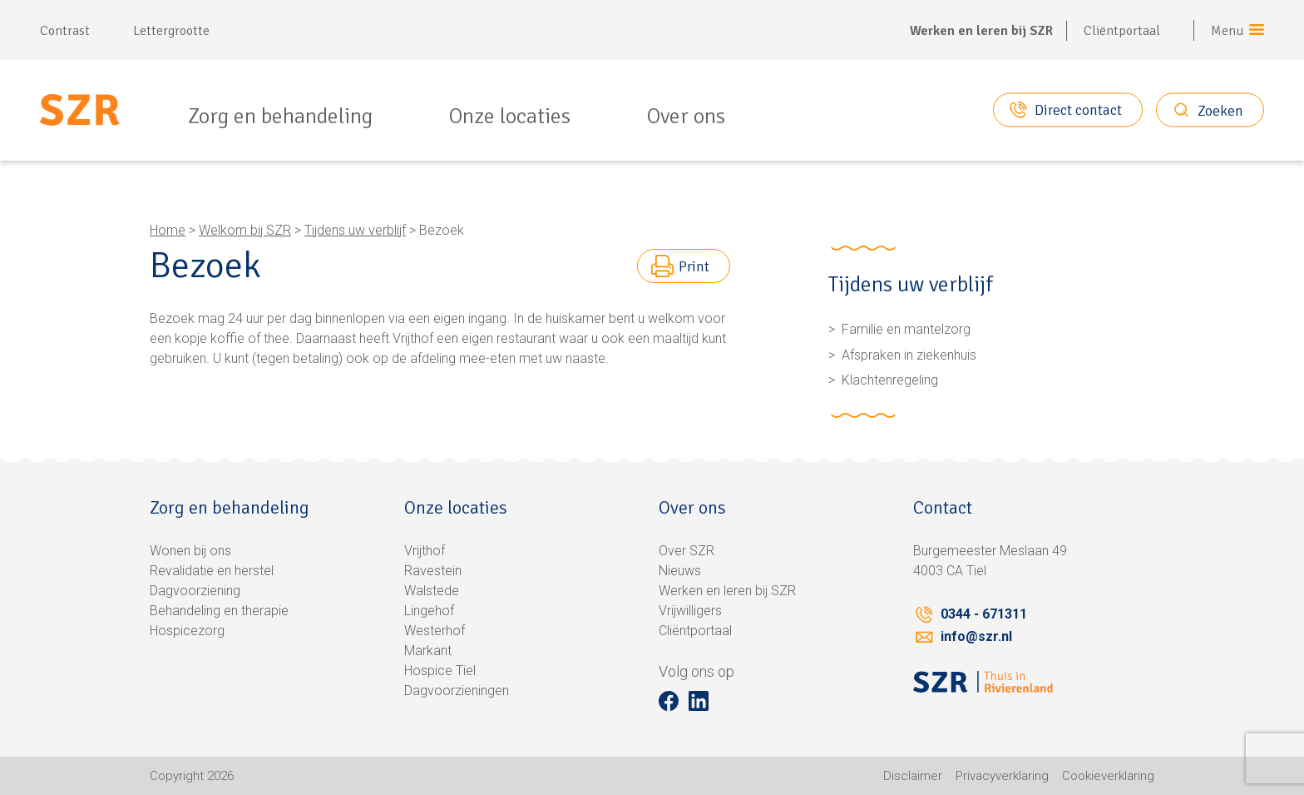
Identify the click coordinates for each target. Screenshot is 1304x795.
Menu (1227, 30)
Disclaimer (912, 775)
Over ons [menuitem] (686, 116)
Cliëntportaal (1122, 30)
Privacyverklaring (1002, 775)
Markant (428, 650)
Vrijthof (424, 551)
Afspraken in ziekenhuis (909, 355)
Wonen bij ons (190, 551)
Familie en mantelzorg (906, 329)
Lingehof (429, 611)
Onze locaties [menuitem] (509, 116)
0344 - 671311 (984, 614)
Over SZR (686, 551)
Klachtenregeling (890, 380)
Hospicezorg (187, 630)
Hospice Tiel (440, 670)
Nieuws (680, 571)
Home (167, 230)
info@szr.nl (976, 636)
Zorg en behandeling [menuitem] (280, 116)
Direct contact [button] (1078, 110)
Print (694, 266)
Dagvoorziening (195, 591)
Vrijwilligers (690, 611)
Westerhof (434, 630)
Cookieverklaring (1108, 775)
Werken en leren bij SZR (981, 30)
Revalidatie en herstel (212, 571)
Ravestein (433, 571)
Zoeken (1220, 110)
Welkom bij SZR (245, 230)
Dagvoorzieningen (456, 690)
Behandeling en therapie (219, 611)
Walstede (431, 591)
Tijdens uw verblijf (355, 230)
